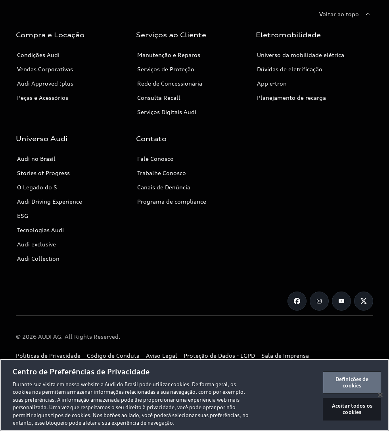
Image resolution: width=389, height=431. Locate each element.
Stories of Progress (43, 173)
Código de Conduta (113, 355)
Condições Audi (38, 54)
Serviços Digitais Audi (166, 112)
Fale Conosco (155, 158)
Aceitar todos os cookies (352, 408)
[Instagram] (319, 301)
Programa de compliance (171, 201)
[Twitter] (363, 301)
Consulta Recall (158, 97)
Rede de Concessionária (169, 83)
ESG (22, 215)
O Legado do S (37, 187)
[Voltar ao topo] (346, 14)
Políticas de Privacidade (48, 355)
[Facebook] (297, 301)
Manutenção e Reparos (168, 54)
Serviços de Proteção (165, 69)
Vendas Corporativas (45, 69)
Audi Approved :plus (45, 83)
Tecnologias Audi (40, 230)
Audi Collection (38, 258)
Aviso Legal (161, 355)
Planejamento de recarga (291, 97)
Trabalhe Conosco (161, 173)
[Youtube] (341, 301)
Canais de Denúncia (163, 187)
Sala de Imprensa (285, 355)
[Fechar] (380, 395)
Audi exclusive (36, 244)
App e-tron (272, 83)
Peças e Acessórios (42, 97)
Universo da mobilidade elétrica (300, 54)
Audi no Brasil (36, 158)
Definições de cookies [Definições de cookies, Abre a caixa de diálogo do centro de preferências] (352, 382)
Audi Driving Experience (49, 201)
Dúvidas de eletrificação (289, 69)
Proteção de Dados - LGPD (219, 355)
